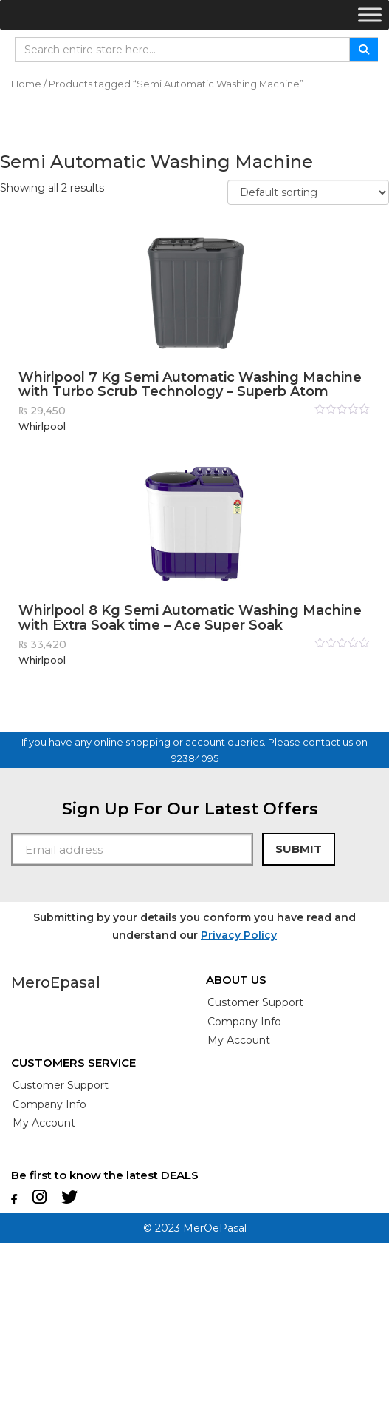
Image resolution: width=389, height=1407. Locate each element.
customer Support (255, 1002)
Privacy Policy (239, 935)
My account (238, 1040)
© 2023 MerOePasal (195, 1228)
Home (26, 84)
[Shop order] (308, 192)
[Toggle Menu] (370, 14)
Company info (244, 1021)
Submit (298, 849)
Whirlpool (42, 426)
